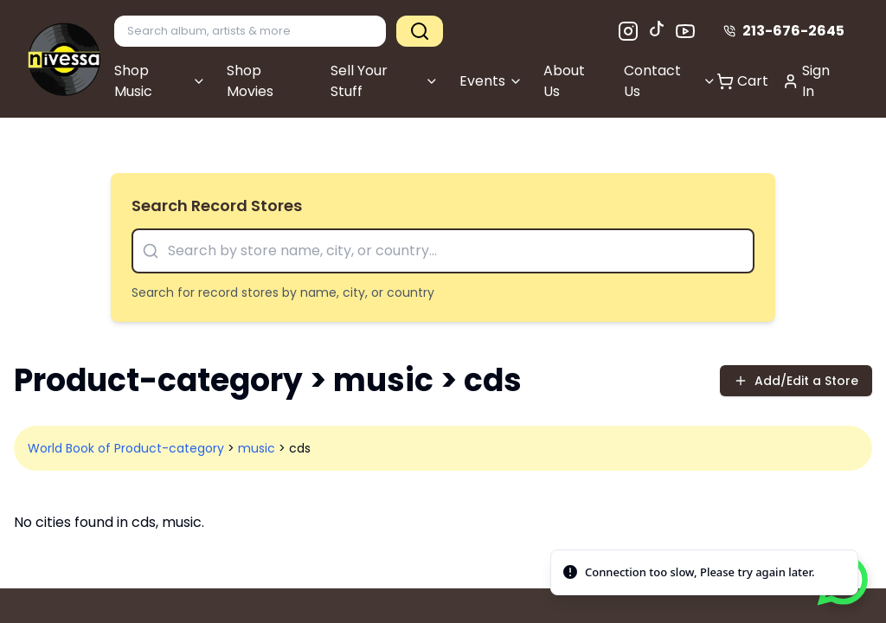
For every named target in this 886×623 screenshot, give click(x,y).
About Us (564, 81)
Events (491, 81)
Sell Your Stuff (385, 81)
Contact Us (670, 81)
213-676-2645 (783, 31)
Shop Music (160, 81)
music (256, 448)
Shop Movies (250, 81)
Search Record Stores (217, 205)
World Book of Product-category (126, 448)
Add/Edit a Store (796, 380)
